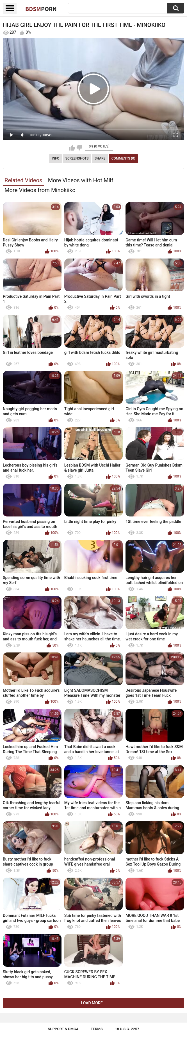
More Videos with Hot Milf (80, 180)
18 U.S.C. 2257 (127, 1029)
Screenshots (77, 158)
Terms (97, 1029)
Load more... (93, 1003)
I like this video (72, 148)
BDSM (41, 9)
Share (100, 158)
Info (55, 158)
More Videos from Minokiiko (40, 190)
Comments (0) (123, 158)
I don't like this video (79, 148)
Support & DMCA (63, 1029)
